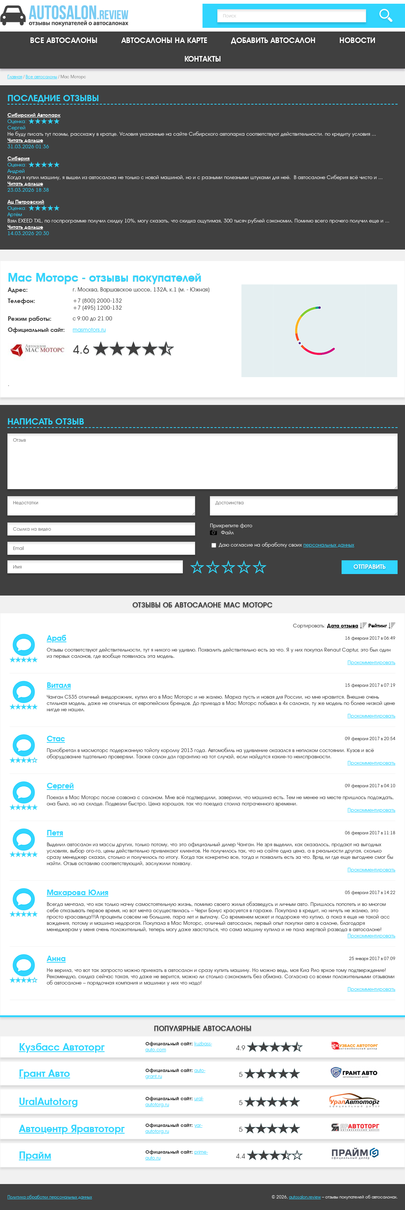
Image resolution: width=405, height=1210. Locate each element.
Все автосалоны (64, 40)
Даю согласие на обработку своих (282, 545)
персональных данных (328, 545)
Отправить (369, 566)
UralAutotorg (48, 1101)
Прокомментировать (371, 662)
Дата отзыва (342, 626)
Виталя (59, 685)
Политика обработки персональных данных (49, 1197)
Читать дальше (25, 140)
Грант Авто (44, 1073)
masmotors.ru (89, 329)
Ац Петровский (25, 202)
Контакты (202, 59)
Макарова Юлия (77, 892)
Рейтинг (377, 626)
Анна (56, 958)
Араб (56, 638)
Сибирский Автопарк (33, 115)
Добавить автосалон (273, 40)
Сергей (60, 785)
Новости (357, 40)
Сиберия (18, 158)
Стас (56, 738)
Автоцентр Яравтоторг (72, 1128)
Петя (55, 832)
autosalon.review (305, 1197)
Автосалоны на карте (164, 40)
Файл (227, 532)
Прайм (35, 1155)
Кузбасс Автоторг (62, 1047)
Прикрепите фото (231, 525)
